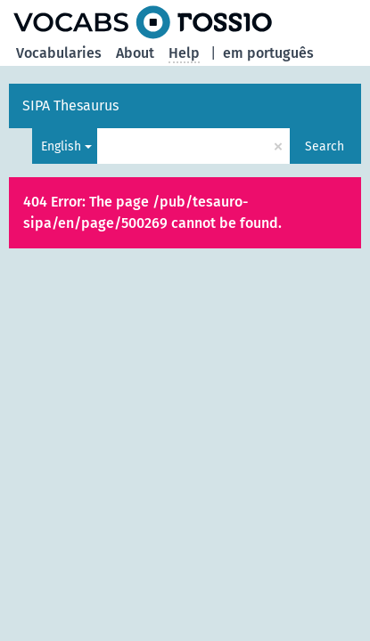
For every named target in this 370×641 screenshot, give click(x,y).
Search (324, 146)
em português (268, 53)
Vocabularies (59, 53)
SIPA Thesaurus (70, 105)
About (135, 53)
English (61, 146)
